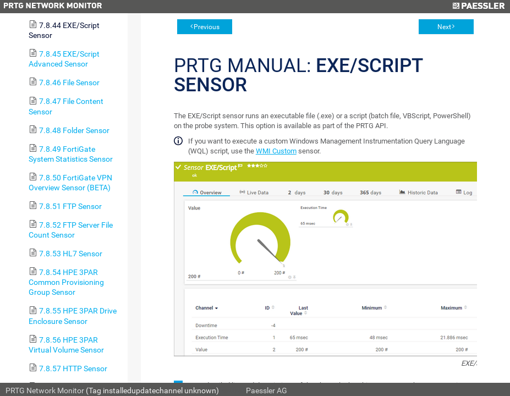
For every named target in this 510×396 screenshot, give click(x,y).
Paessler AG (266, 390)
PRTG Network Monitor (45, 390)
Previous (207, 27)
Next (444, 27)
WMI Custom (276, 151)
